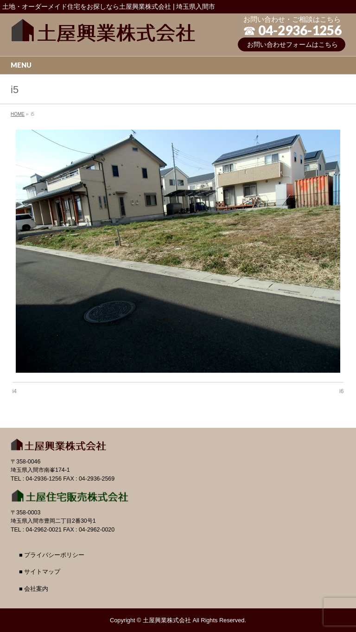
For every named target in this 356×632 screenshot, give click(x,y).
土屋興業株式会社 (167, 620)
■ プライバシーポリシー (51, 555)
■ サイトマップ (39, 572)
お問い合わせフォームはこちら (292, 44)
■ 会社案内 (33, 589)
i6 (341, 391)
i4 (15, 391)
